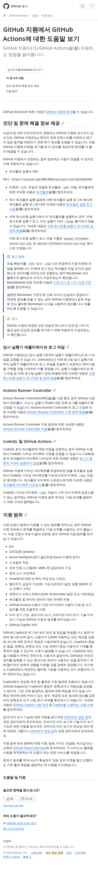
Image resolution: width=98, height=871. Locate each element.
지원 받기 (47, 15)
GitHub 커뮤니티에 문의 (19, 823)
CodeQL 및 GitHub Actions (29, 441)
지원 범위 (15, 514)
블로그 (27, 856)
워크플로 (42, 192)
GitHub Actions (18, 15)
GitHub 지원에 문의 (59, 112)
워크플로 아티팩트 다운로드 (22, 485)
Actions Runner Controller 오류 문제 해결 (56, 412)
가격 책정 (80, 852)
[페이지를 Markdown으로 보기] (25, 70)
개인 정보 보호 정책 (13, 805)
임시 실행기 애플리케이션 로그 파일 (36, 347)
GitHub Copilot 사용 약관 (30, 705)
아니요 (27, 798)
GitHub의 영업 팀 (76, 717)
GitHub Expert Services (29, 748)
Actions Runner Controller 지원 (25, 429)
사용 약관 (36, 852)
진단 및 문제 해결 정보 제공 (33, 123)
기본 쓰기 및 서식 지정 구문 (72, 282)
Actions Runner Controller (29, 390)
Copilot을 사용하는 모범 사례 (73, 705)
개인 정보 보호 (54, 852)
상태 (68, 852)
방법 (35, 15)
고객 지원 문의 (13, 829)
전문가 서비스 (11, 856)
